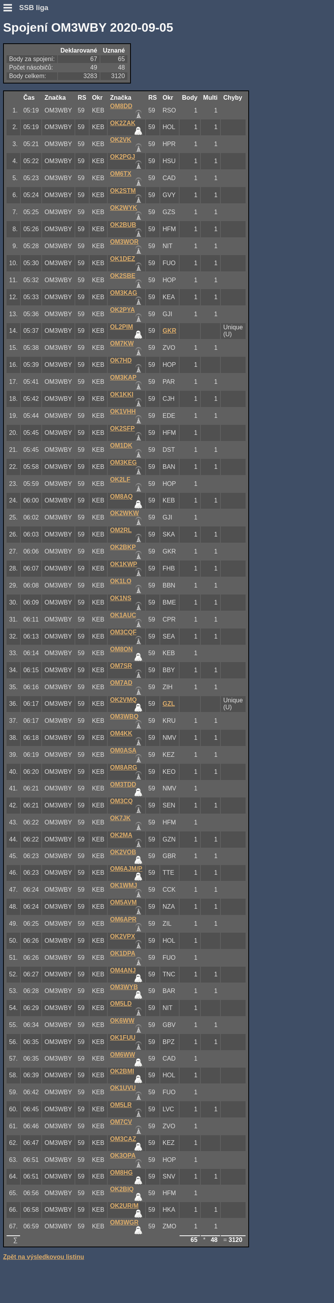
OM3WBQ (124, 716)
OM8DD (121, 106)
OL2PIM (121, 327)
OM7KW (122, 343)
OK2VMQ (123, 700)
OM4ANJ (123, 970)
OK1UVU (123, 1088)
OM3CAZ (123, 1139)
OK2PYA (122, 310)
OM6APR (123, 919)
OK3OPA (123, 1155)
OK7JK (120, 818)
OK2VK (120, 139)
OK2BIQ (122, 1189)
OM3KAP (123, 377)
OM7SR (121, 666)
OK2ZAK (123, 123)
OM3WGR (124, 1222)
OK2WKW (124, 513)
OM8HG (121, 1172)
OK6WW (122, 1020)
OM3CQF (123, 632)
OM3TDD (123, 784)
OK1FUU (123, 1037)
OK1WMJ (123, 885)
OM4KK (121, 733)
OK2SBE (123, 276)
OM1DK (121, 445)
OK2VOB (123, 852)
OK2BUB (123, 224)
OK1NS (120, 598)
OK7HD (121, 360)
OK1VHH (123, 411)
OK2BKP (123, 547)
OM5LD (121, 1003)
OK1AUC (123, 615)
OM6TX (120, 173)
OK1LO (120, 581)
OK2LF (120, 479)
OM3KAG (123, 293)
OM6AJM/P (126, 868)
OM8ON (121, 649)
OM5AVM (123, 902)
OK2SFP (122, 428)
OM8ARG (123, 767)
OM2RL (121, 530)
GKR (169, 330)
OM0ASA (123, 750)
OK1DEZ (122, 258)
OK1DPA (123, 953)
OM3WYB (124, 987)
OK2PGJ (122, 156)
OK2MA (121, 835)
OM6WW (122, 1054)
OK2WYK (123, 207)
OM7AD (121, 683)
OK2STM (123, 190)
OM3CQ (121, 801)
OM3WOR (124, 241)
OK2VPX (122, 936)
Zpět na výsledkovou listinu (43, 1257)
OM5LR (121, 1105)
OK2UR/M (124, 1206)
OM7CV (121, 1122)
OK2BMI (122, 1071)
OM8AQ (121, 496)
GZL (169, 703)
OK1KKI (121, 394)
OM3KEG (123, 462)
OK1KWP (123, 564)
